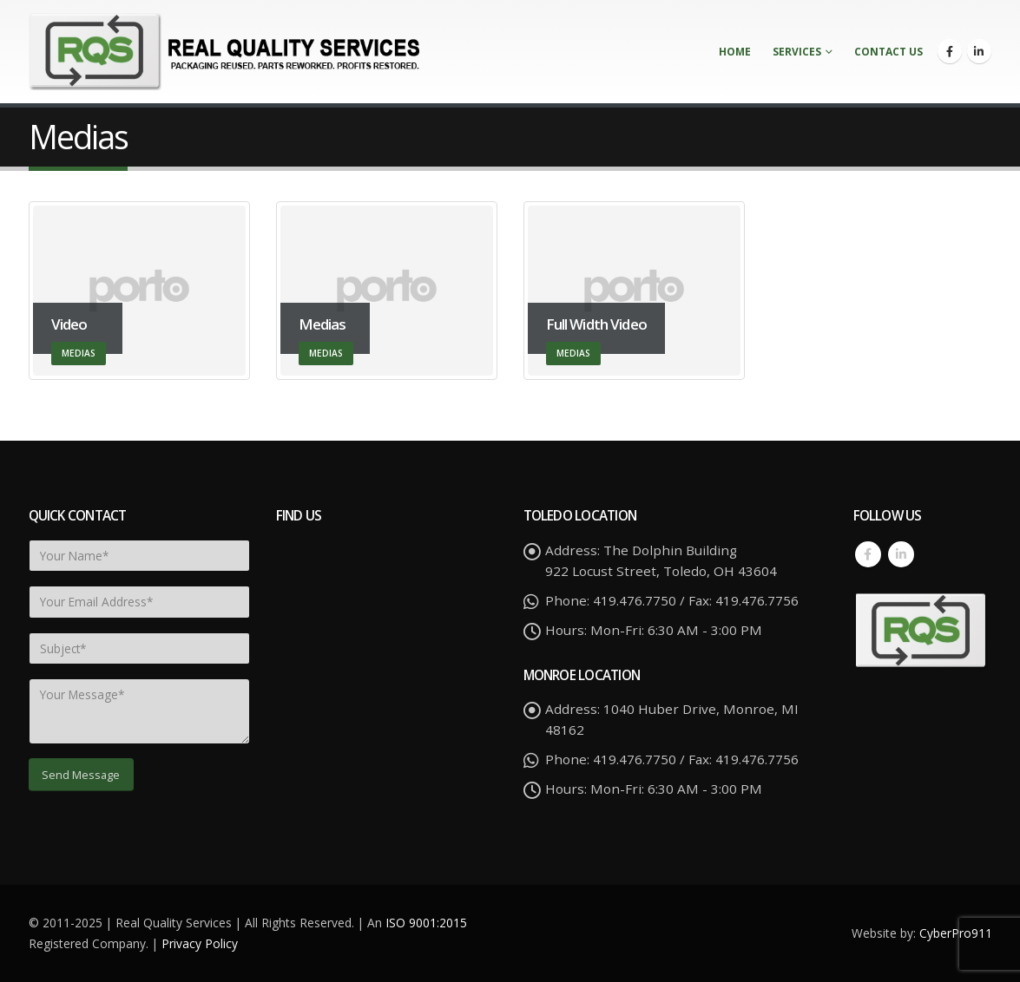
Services (797, 51)
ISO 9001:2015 (426, 922)
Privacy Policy (199, 943)
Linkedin (901, 554)
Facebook (868, 554)
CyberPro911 (955, 933)
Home (735, 51)
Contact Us (888, 51)
